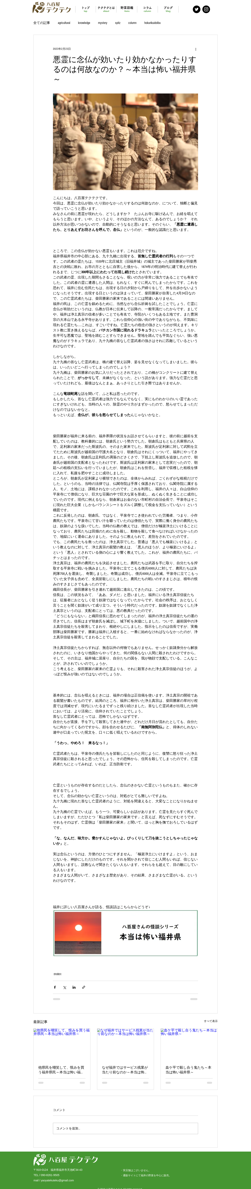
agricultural (64, 23)
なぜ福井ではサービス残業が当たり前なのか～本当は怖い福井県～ (125, 1070)
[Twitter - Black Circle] (196, 9)
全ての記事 (41, 23)
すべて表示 (211, 1021)
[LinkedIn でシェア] (74, 987)
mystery (102, 23)
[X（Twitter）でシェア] (64, 987)
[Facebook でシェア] (55, 987)
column (132, 23)
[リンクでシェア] (83, 987)
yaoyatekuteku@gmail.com (57, 1180)
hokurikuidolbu (152, 23)
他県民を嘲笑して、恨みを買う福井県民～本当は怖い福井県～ (61, 1070)
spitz (117, 23)
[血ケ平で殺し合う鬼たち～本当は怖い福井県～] (189, 1044)
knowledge (84, 23)
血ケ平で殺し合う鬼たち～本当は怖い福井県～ (188, 1070)
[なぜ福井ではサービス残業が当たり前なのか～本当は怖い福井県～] (125, 1044)
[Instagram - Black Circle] (206, 9)
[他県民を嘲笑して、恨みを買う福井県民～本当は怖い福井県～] (62, 1044)
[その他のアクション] (195, 49)
